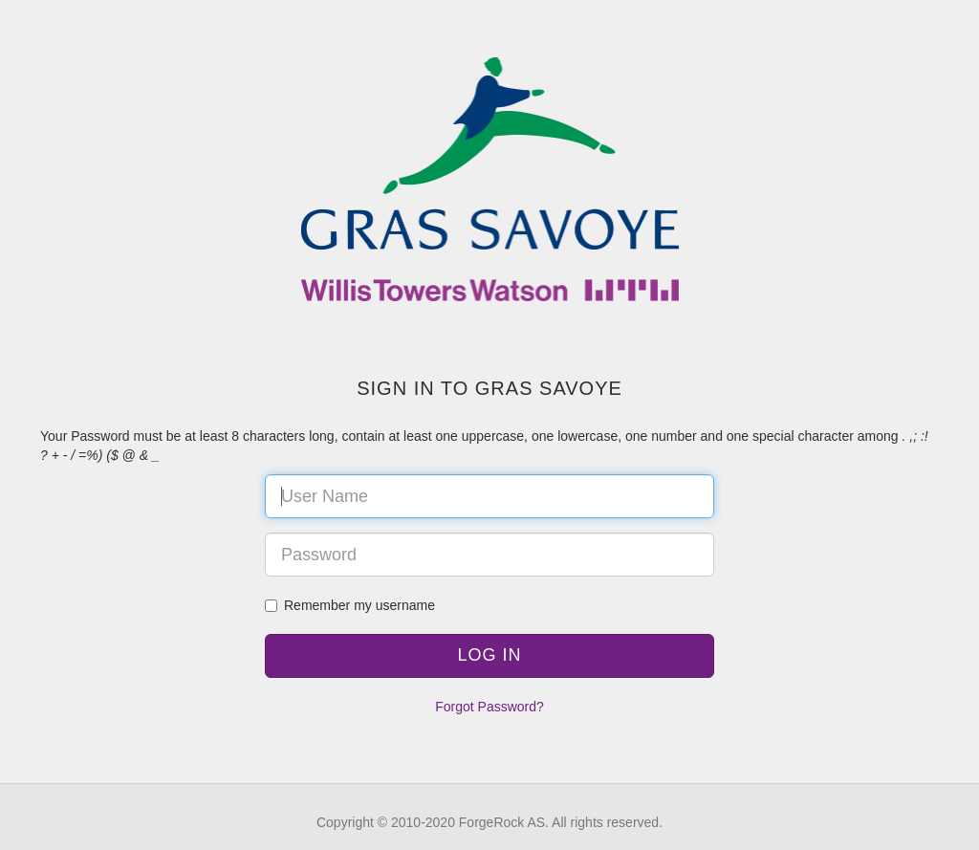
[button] (489, 656)
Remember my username (350, 605)
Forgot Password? (489, 706)
